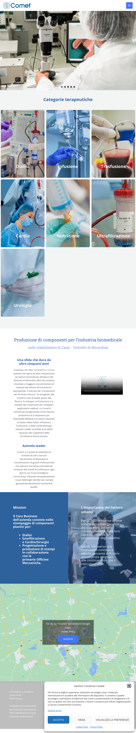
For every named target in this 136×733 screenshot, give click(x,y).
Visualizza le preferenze (112, 719)
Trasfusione (113, 166)
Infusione (68, 166)
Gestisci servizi (55, 710)
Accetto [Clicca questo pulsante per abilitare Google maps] (68, 639)
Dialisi (22, 166)
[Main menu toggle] (129, 5)
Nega (81, 719)
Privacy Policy (96, 726)
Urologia (23, 305)
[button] (129, 686)
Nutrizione (68, 236)
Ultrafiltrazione (113, 236)
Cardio (23, 236)
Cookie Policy (82, 726)
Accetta (58, 719)
